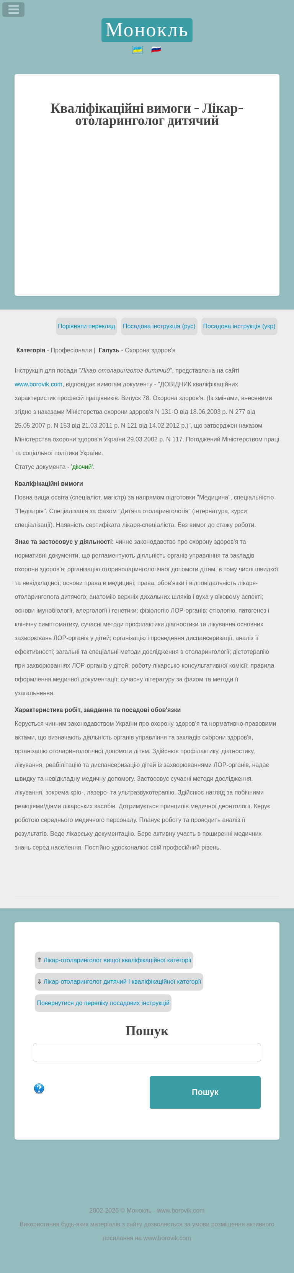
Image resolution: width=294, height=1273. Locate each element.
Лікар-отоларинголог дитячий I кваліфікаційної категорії (122, 981)
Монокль (147, 30)
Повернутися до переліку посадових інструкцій (103, 1003)
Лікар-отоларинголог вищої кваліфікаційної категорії (117, 960)
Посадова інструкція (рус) (159, 326)
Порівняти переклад (86, 326)
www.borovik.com (38, 384)
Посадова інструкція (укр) (239, 326)
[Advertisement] (147, 210)
